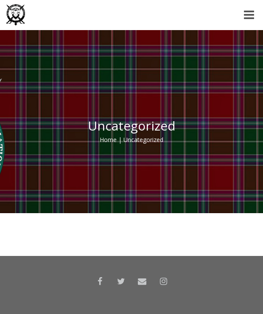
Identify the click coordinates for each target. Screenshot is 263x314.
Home (108, 140)
